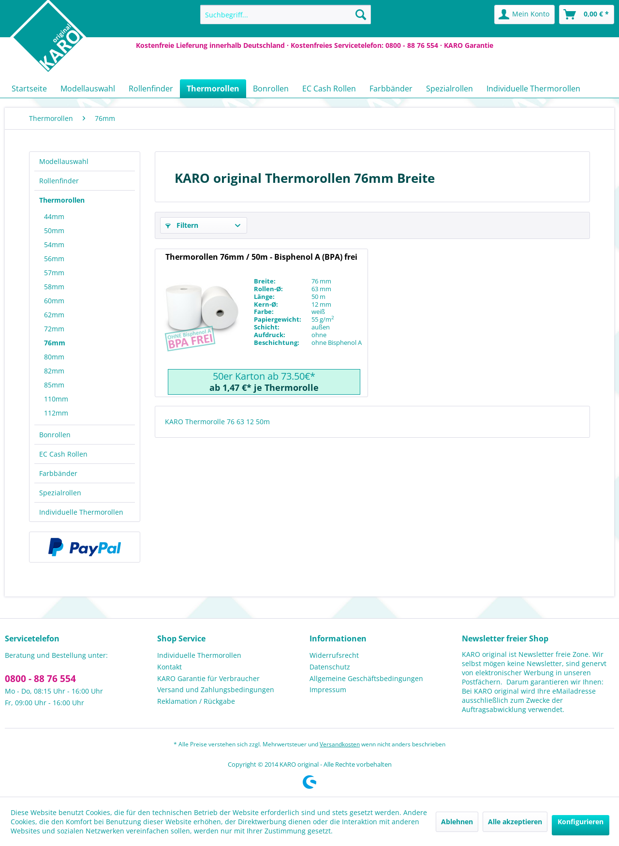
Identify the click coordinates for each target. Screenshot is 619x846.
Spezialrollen (60, 492)
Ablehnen (457, 821)
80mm (54, 356)
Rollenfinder (59, 180)
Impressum (328, 689)
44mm (54, 216)
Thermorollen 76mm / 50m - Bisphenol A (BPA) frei (261, 257)
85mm (54, 384)
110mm (56, 398)
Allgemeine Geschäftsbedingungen (366, 678)
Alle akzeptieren (515, 821)
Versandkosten (340, 744)
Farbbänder (58, 473)
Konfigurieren (581, 821)
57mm (54, 272)
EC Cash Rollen (63, 454)
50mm (54, 230)
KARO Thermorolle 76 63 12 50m (217, 421)
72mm (54, 328)
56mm (54, 258)
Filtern (181, 225)
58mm (54, 286)
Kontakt (169, 666)
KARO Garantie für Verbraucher (208, 678)
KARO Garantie (468, 45)
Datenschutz (330, 666)
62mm (54, 314)
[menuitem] (285, 14)
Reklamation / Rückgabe (196, 701)
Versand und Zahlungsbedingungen (215, 689)
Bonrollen (55, 434)
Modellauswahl (63, 161)
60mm (54, 300)
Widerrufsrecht (334, 655)
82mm (54, 370)
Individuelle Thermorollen (81, 512)
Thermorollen (62, 200)
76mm (54, 342)
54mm (54, 244)
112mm (56, 412)
